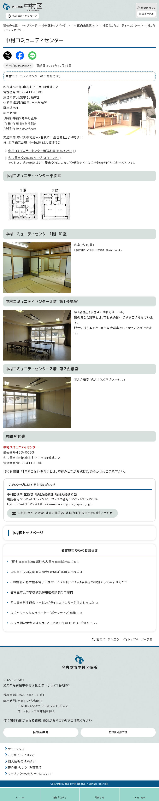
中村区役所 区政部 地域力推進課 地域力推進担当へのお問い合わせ (65, 513)
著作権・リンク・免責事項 (25, 767)
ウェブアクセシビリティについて (30, 773)
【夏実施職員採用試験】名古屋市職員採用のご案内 (45, 561)
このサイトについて (21, 755)
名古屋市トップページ (24, 16)
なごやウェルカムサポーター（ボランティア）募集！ (46, 612)
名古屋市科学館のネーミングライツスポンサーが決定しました (54, 602)
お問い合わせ (118, 732)
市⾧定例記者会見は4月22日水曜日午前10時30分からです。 (54, 623)
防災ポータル (146, 14)
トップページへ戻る (140, 639)
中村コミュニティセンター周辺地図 (42, 150)
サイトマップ (16, 749)
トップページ (29, 25)
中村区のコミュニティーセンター (120, 25)
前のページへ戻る (107, 639)
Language (139, 797)
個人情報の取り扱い (22, 761)
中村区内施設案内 (83, 25)
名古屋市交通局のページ (35, 157)
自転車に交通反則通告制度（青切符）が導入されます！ (48, 572)
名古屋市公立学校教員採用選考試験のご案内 (41, 592)
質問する (99, 797)
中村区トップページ (54, 25)
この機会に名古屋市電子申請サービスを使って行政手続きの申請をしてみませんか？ (69, 582)
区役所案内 (41, 732)
